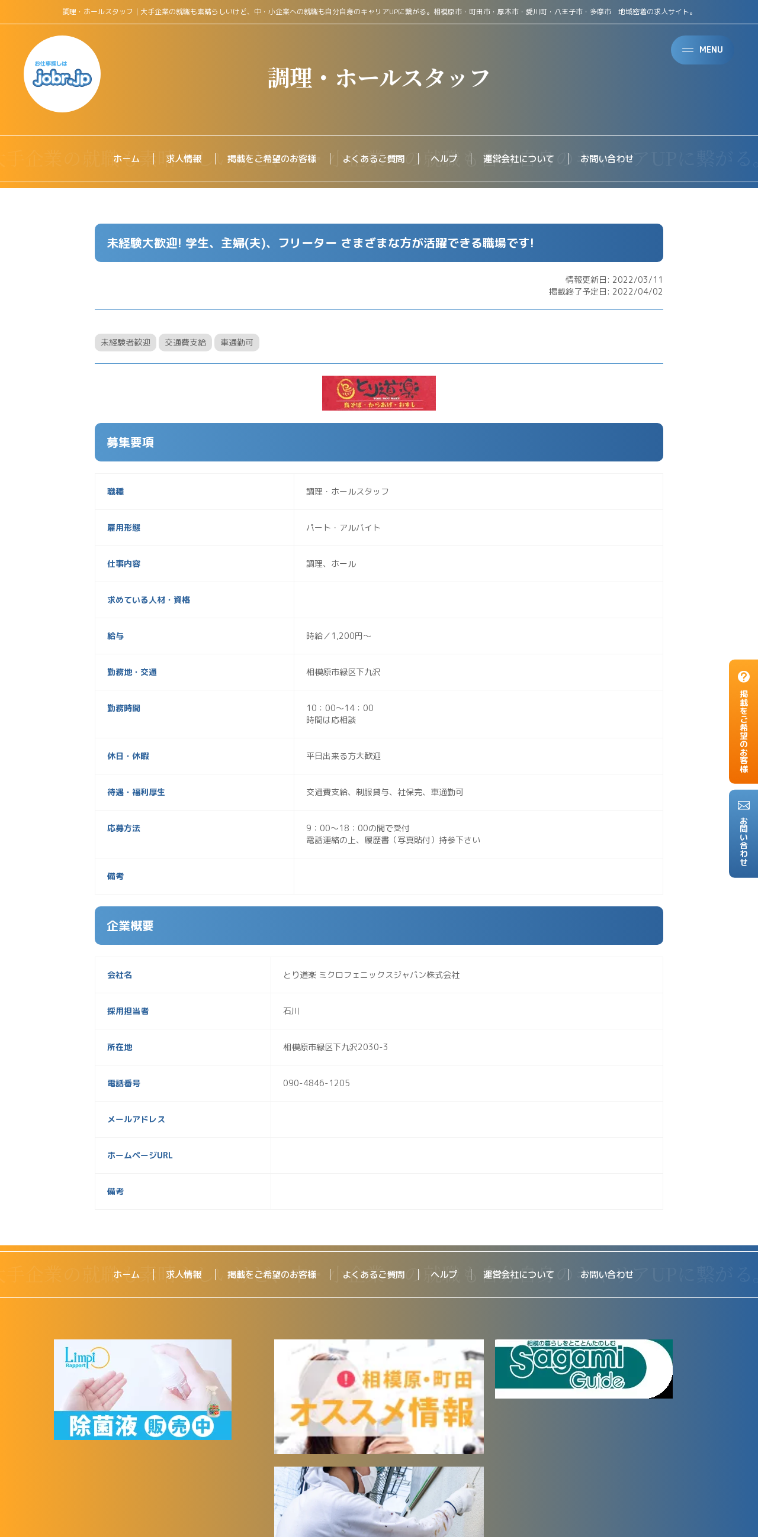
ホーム (115, 159)
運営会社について (525, 159)
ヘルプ (446, 159)
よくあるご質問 (373, 159)
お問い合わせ (617, 159)
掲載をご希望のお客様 (266, 159)
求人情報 (174, 159)
